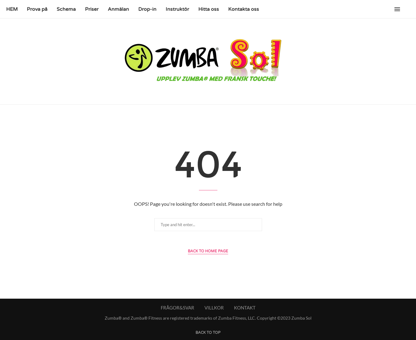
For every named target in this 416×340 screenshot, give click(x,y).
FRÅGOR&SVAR (177, 307)
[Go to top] (208, 332)
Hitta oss (208, 9)
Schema (66, 9)
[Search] (407, 9)
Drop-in (147, 9)
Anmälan (118, 9)
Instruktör (177, 9)
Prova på (37, 9)
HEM (12, 9)
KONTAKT (245, 307)
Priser (92, 9)
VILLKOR (214, 307)
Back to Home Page (208, 251)
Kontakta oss (243, 9)
